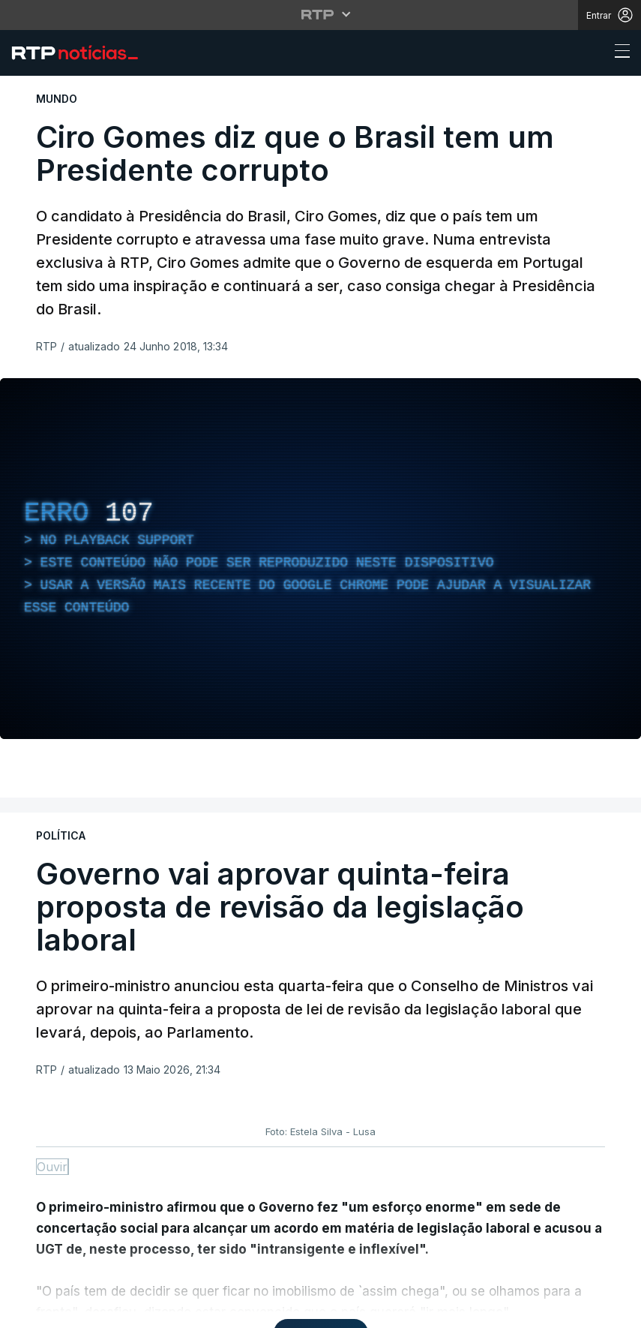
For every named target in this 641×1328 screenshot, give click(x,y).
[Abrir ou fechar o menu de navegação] (618, 53)
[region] (320, 558)
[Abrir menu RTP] (320, 14)
